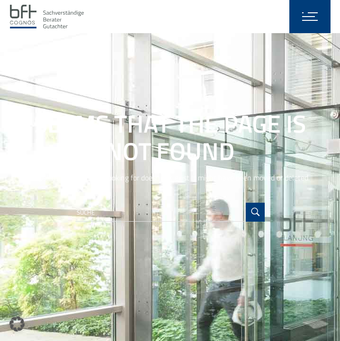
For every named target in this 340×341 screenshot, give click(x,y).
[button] (17, 324)
